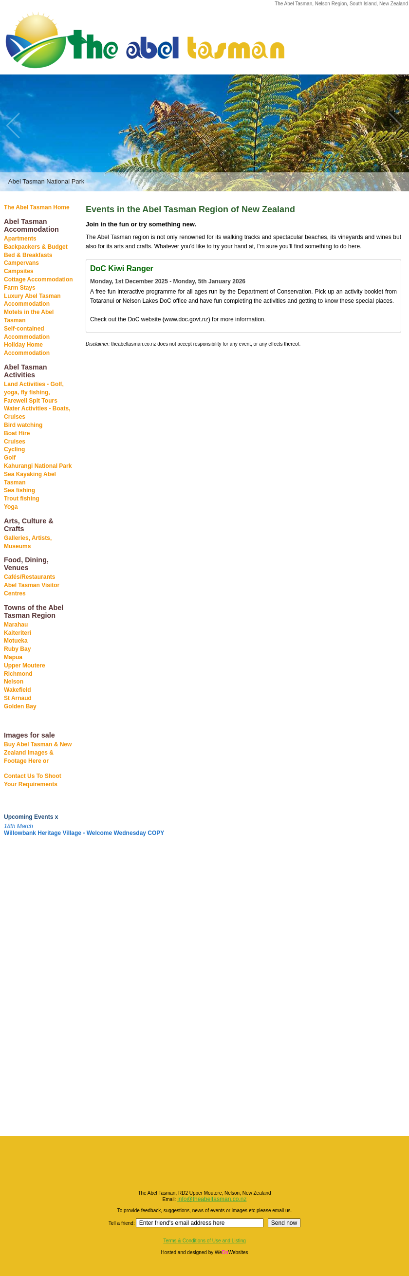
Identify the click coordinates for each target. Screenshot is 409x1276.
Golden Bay (20, 706)
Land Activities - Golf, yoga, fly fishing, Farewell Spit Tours (34, 392)
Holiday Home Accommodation (27, 348)
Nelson (13, 681)
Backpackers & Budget (36, 246)
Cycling (14, 449)
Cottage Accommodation (38, 279)
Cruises (14, 441)
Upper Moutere (24, 665)
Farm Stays (20, 287)
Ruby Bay (17, 649)
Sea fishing (19, 490)
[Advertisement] (29, 990)
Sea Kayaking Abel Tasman (30, 478)
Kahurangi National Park (38, 465)
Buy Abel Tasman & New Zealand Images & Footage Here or (38, 752)
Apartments (20, 238)
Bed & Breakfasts (28, 255)
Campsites (19, 271)
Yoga (11, 506)
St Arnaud (18, 698)
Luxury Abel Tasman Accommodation (32, 300)
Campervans (21, 262)
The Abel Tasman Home (37, 207)
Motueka (16, 640)
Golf (10, 457)
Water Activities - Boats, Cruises (37, 412)
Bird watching (23, 425)
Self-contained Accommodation (27, 332)
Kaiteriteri (17, 632)
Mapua (13, 657)
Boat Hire (17, 433)
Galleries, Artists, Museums (28, 542)
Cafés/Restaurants (29, 576)
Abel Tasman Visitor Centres (31, 589)
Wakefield (17, 689)
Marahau (16, 624)
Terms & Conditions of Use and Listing (204, 1240)
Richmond (18, 673)
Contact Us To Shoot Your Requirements (32, 780)
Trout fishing (21, 498)
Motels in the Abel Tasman (29, 316)
